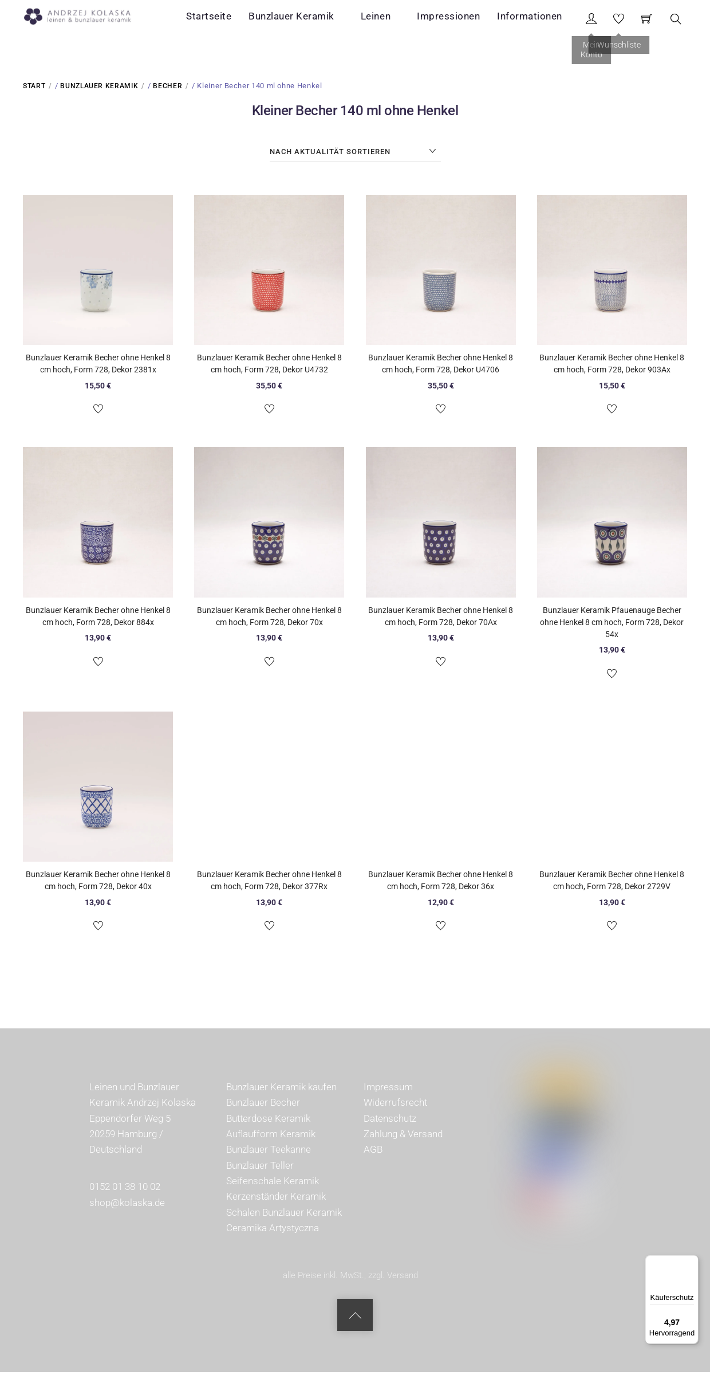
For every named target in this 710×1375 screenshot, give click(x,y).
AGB (373, 1152)
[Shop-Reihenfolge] (355, 154)
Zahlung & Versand (403, 1136)
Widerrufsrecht (395, 1105)
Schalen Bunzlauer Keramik (284, 1215)
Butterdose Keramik (268, 1121)
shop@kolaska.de (127, 1205)
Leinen (399, 19)
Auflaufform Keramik (270, 1136)
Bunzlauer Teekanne (268, 1152)
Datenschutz (390, 1121)
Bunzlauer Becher (263, 1105)
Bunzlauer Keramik (327, 19)
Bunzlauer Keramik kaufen (281, 1089)
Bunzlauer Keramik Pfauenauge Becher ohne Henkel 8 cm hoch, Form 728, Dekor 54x (612, 625)
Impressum (388, 1089)
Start (34, 89)
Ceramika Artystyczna (272, 1230)
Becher (167, 89)
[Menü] (692, 1262)
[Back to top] (355, 1318)
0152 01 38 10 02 (124, 1190)
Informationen (538, 19)
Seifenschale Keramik (272, 1183)
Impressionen (459, 19)
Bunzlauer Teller (260, 1168)
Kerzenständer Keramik (276, 1199)
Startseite (247, 19)
